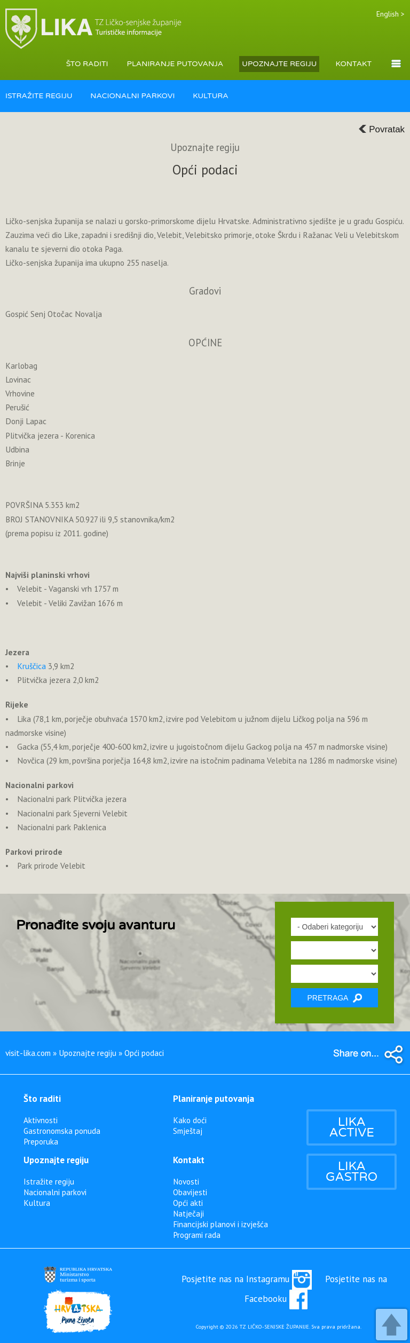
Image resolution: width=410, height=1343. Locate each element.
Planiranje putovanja (213, 1098)
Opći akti (188, 1202)
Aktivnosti (40, 1120)
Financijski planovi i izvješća (220, 1224)
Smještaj (187, 1130)
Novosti (186, 1181)
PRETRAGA (334, 998)
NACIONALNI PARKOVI (132, 95)
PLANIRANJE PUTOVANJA (175, 63)
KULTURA (210, 95)
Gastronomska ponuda (61, 1130)
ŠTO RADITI (87, 63)
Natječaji (188, 1213)
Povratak (381, 129)
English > (390, 14)
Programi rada (196, 1234)
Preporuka (40, 1141)
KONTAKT (353, 63)
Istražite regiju (48, 1181)
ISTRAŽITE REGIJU (39, 95)
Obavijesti (190, 1192)
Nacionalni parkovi (54, 1192)
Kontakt (188, 1160)
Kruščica (31, 666)
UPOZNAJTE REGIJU (279, 63)
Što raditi (42, 1098)
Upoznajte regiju (56, 1160)
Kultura (36, 1202)
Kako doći (190, 1120)
